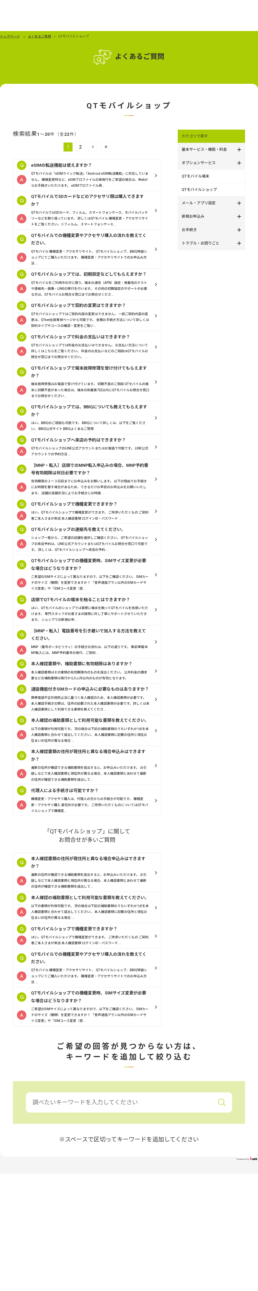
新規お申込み (193, 216)
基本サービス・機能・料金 (204, 149)
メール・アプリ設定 (199, 203)
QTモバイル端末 (195, 176)
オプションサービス (199, 163)
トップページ (10, 36)
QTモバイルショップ (199, 189)
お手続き (189, 230)
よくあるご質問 (39, 36)
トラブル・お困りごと (200, 243)
